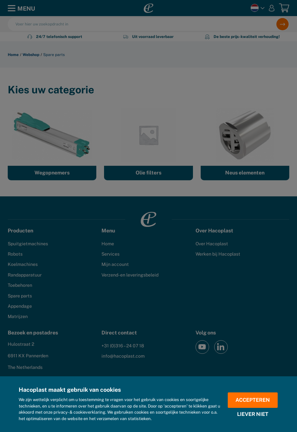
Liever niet (252, 414)
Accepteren (252, 400)
